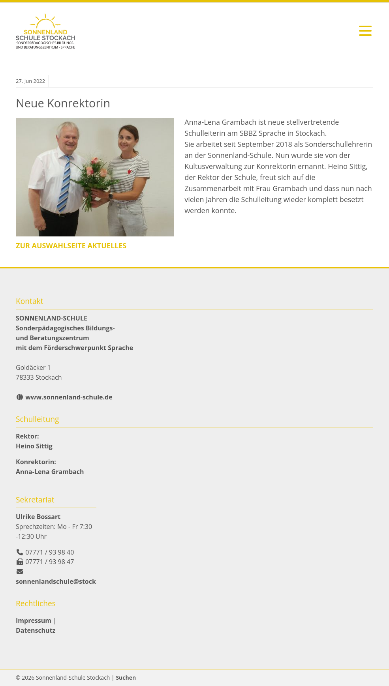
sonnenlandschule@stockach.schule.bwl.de (84, 581)
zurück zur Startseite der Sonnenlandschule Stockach (45, 31)
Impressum (33, 620)
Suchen (126, 677)
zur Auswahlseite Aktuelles (71, 245)
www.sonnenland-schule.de (68, 397)
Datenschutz (35, 630)
